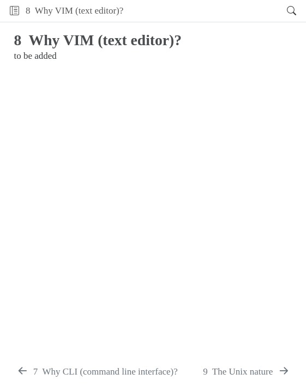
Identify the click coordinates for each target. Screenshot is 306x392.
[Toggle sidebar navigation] (14, 11)
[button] (202, 11)
